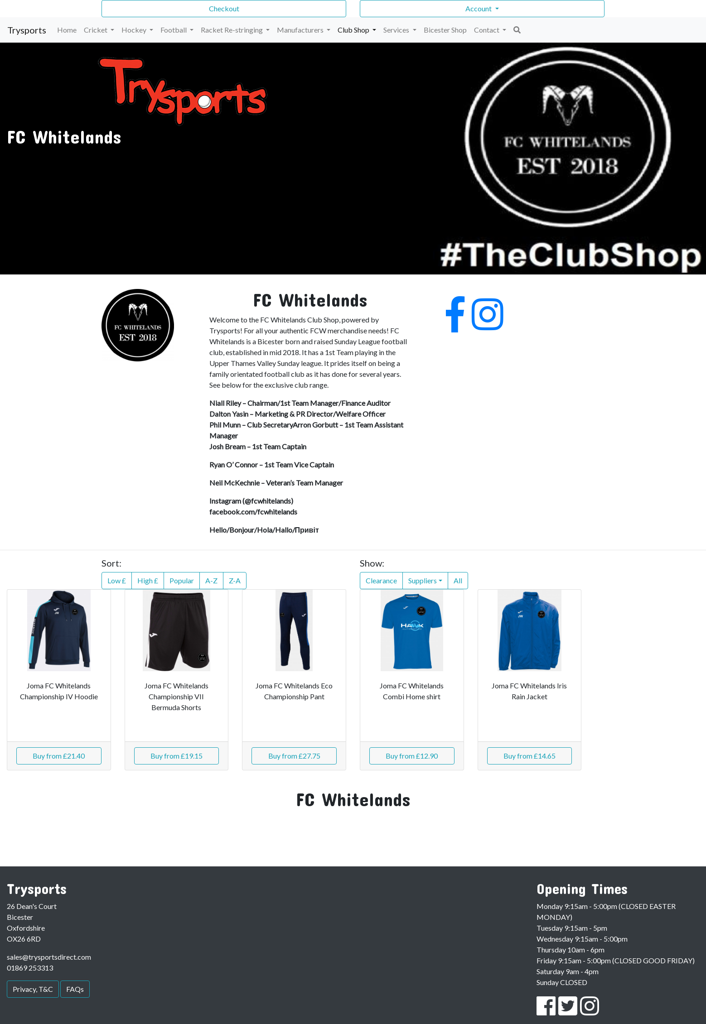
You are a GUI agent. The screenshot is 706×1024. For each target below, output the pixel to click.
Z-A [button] (235, 580)
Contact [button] (487, 29)
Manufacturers (301, 29)
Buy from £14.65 (529, 755)
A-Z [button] (211, 580)
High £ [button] (147, 580)
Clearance (381, 580)
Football (174, 29)
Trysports (26, 29)
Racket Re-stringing (232, 29)
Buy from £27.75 (294, 755)
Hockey (134, 29)
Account (479, 8)
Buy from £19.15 (176, 755)
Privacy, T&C (33, 989)
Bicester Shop (445, 29)
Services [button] (397, 29)
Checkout (224, 8)
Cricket (96, 29)
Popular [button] (181, 580)
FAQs (75, 989)
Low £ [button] (116, 580)
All (458, 580)
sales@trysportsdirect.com (49, 956)
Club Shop (354, 29)
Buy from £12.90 (412, 755)
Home (67, 29)
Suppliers (422, 580)
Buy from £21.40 (59, 755)
